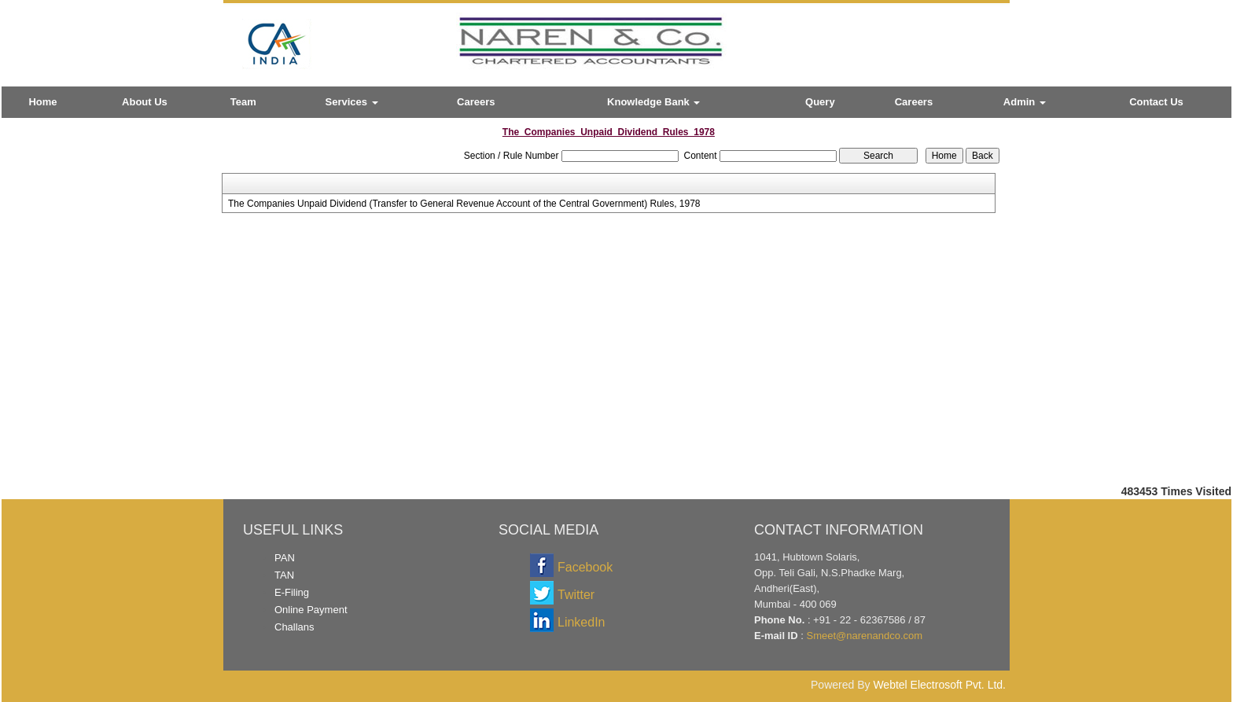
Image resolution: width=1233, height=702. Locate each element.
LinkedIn (581, 622)
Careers (476, 102)
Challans (294, 627)
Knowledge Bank (653, 102)
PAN (284, 558)
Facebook (585, 567)
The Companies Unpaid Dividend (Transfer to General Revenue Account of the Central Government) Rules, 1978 (464, 203)
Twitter (576, 594)
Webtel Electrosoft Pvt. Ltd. (939, 684)
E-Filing (291, 592)
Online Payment (311, 610)
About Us (144, 102)
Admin (1024, 102)
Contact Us (1156, 102)
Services (352, 102)
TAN (284, 575)
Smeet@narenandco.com (864, 635)
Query (820, 102)
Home (42, 102)
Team (243, 102)
